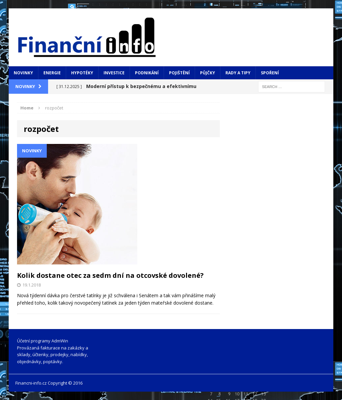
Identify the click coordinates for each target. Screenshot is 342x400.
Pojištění (179, 73)
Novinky (23, 73)
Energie (52, 73)
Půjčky (207, 73)
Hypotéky (82, 73)
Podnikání (147, 73)
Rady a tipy (237, 73)
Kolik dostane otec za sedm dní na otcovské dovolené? (110, 275)
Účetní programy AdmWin (42, 341)
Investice (114, 73)
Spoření (270, 73)
